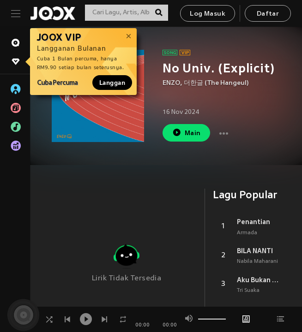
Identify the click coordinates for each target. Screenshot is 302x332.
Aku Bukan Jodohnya (258, 280)
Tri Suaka (248, 290)
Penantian (253, 221)
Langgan (112, 82)
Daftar (268, 14)
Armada (247, 233)
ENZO (171, 83)
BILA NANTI (255, 251)
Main (186, 132)
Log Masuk (207, 14)
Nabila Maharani (257, 261)
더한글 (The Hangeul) (216, 83)
